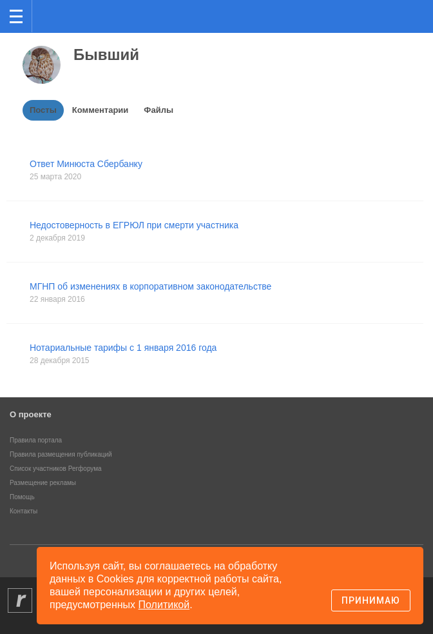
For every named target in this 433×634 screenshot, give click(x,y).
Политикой (164, 604)
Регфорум (52, 15)
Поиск (380, 15)
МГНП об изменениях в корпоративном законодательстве (150, 286)
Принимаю (371, 600)
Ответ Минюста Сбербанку (86, 164)
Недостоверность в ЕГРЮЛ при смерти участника (134, 225)
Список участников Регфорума (56, 468)
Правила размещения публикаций (61, 454)
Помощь (22, 496)
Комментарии (100, 110)
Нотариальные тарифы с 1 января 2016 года (123, 347)
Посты (43, 110)
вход (406, 7)
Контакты (23, 511)
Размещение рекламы (43, 482)
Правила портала (36, 440)
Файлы (158, 110)
